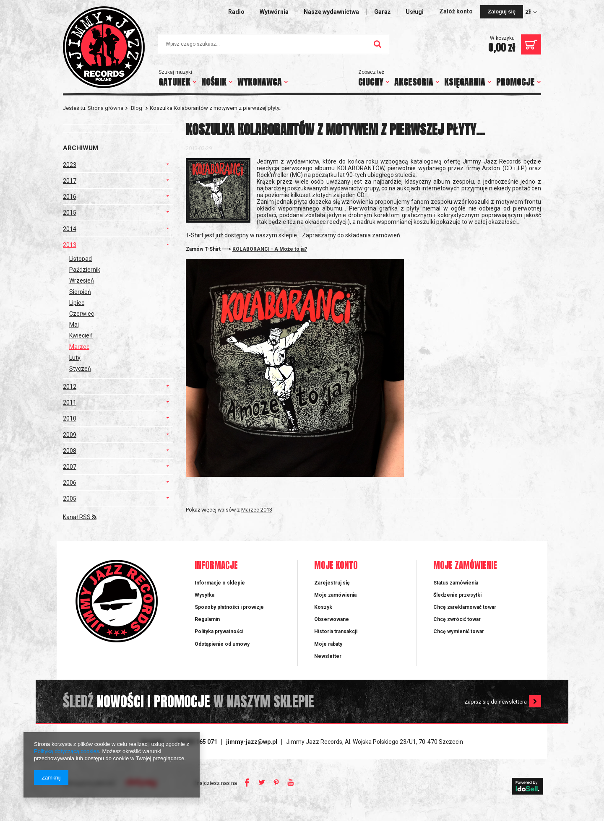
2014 (69, 229)
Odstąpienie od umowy (222, 644)
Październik (84, 269)
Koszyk (323, 607)
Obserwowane (331, 619)
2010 (69, 418)
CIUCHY (370, 81)
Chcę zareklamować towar (464, 607)
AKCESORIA (413, 81)
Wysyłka (204, 595)
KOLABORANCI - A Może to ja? (269, 249)
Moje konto (336, 566)
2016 (69, 196)
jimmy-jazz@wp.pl (251, 741)
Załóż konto (456, 11)
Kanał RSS (79, 517)
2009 (69, 434)
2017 (69, 180)
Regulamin (207, 619)
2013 (69, 245)
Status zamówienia (455, 582)
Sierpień (80, 291)
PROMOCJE (515, 81)
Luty (75, 357)
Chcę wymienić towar (458, 631)
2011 (69, 402)
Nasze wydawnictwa (331, 11)
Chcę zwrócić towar (457, 619)
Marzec (79, 346)
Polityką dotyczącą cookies (66, 751)
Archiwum (80, 148)
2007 (69, 466)
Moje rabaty (328, 644)
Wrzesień (81, 280)
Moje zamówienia (335, 595)
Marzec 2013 (256, 510)
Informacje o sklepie (220, 582)
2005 (69, 498)
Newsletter (327, 656)
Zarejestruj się (332, 582)
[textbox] (273, 44)
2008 (69, 450)
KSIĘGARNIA (464, 81)
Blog (136, 108)
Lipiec (76, 302)
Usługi (415, 11)
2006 (69, 482)
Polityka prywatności (219, 631)
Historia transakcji (335, 631)
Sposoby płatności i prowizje (229, 607)
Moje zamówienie (465, 566)
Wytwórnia (274, 11)
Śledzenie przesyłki (457, 595)
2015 (69, 212)
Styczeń (80, 368)
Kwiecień (81, 335)
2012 (69, 386)
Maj (74, 324)
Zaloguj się (501, 12)
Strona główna (105, 108)
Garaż (382, 11)
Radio (236, 11)
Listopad (80, 258)
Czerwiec (81, 313)
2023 (69, 164)
